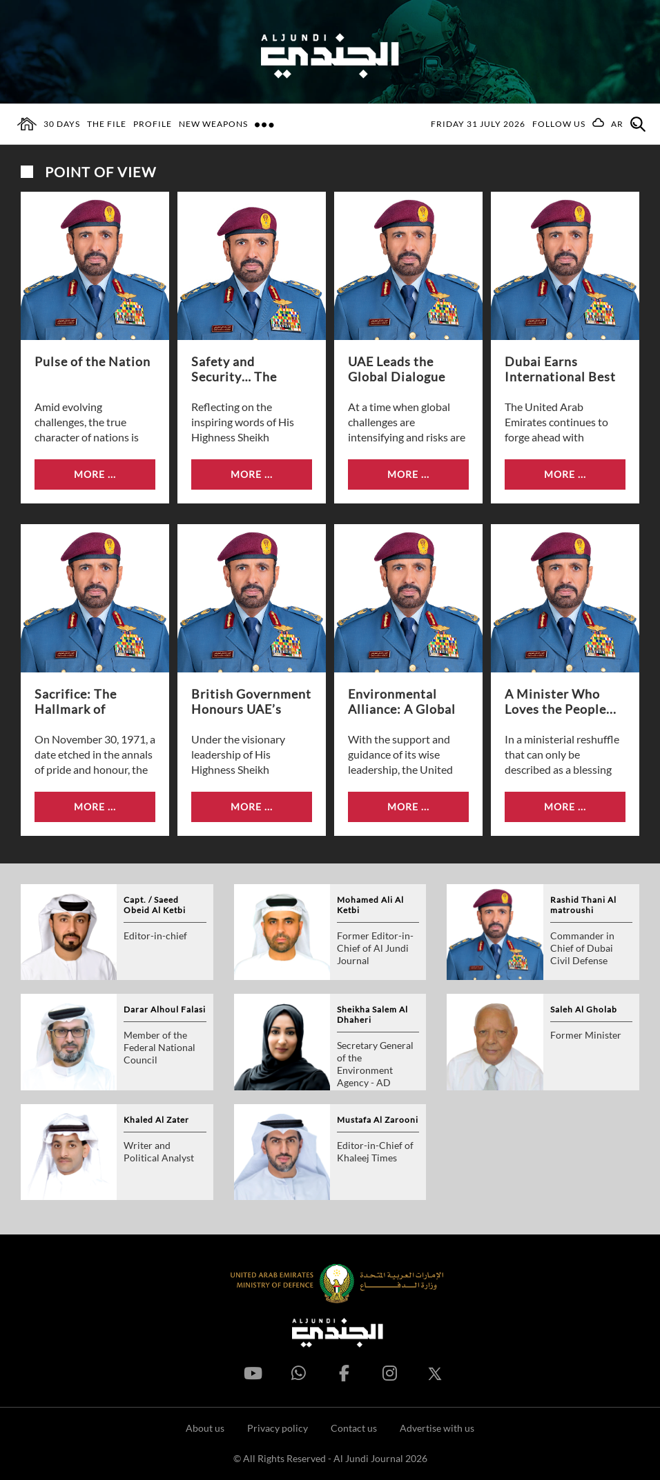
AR (617, 124)
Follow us (558, 124)
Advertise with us (437, 1428)
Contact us (354, 1428)
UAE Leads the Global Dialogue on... (396, 370)
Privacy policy (277, 1428)
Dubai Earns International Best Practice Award (560, 370)
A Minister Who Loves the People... (561, 701)
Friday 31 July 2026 (478, 124)
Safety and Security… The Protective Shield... (248, 370)
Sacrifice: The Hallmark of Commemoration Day (85, 702)
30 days (61, 124)
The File (106, 124)
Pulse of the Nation (93, 361)
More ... (95, 474)
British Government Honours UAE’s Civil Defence (251, 702)
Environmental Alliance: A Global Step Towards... (402, 702)
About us (205, 1428)
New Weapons (213, 124)
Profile (152, 124)
